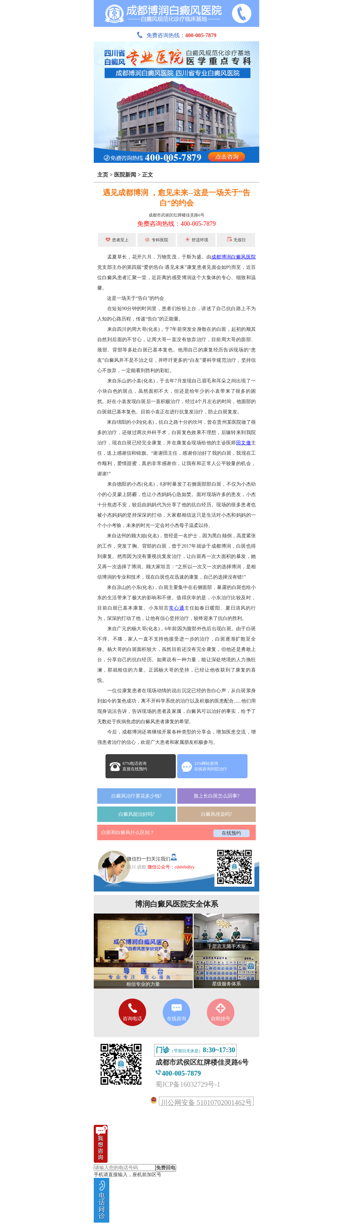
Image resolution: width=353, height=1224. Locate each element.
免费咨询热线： (176, 35)
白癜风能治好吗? (136, 814)
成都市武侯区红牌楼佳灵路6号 (176, 215)
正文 (147, 175)
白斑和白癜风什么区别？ (127, 832)
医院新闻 (125, 175)
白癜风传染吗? (216, 814)
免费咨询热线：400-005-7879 (176, 223)
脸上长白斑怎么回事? (216, 796)
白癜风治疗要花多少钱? (136, 796)
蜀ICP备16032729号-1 (187, 1084)
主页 (102, 175)
